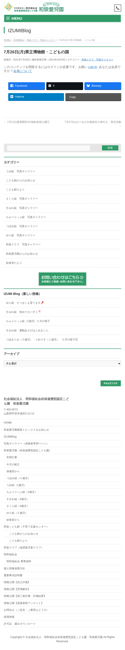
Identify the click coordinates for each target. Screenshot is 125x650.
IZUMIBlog (10, 436)
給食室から (12, 519)
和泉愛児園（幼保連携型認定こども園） (28, 450)
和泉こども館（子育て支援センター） (26, 526)
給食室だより (14, 262)
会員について (22, 71)
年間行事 (11, 457)
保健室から (13, 471)
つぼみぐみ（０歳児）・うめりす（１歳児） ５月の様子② (42, 339)
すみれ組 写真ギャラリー (22, 208)
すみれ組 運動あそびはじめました (27, 330)
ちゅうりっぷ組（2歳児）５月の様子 (28, 321)
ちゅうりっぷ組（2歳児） (21, 492)
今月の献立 (13, 464)
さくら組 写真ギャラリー (22, 198)
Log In (92, 67)
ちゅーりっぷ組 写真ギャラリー (26, 217)
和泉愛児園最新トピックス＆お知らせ (26, 429)
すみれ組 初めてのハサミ (23, 312)
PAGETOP (111, 383)
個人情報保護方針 (14, 568)
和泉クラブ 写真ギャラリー (97, 59)
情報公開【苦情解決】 (17, 589)
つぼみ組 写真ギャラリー (22, 226)
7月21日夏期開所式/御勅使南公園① (27, 122)
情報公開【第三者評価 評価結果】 (25, 596)
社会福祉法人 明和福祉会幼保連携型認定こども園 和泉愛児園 (64, 637)
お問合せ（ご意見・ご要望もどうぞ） (26, 610)
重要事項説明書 (13, 575)
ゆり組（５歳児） (17, 512)
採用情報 (9, 616)
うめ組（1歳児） (16, 485)
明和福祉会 (10, 554)
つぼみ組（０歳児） (18, 478)
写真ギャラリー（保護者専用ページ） (26, 443)
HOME (8, 422)
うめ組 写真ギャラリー (20, 171)
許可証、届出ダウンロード (20, 623)
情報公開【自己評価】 (17, 582)
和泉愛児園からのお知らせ (22, 253)
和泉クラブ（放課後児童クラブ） (24, 547)
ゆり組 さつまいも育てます (24, 302)
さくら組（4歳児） (17, 506)
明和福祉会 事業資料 (18, 561)
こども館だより (15, 189)
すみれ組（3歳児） (17, 499)
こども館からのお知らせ (20, 180)
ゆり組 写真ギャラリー (20, 235)
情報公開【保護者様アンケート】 (24, 603)
